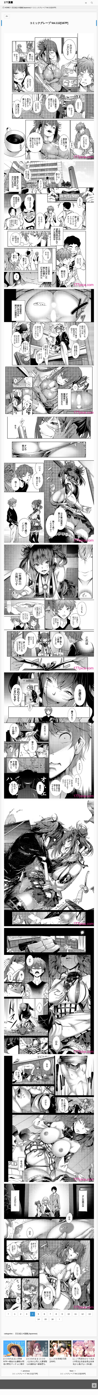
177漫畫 (8, 2)
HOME (6, 7)
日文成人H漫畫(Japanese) (21, 7)
